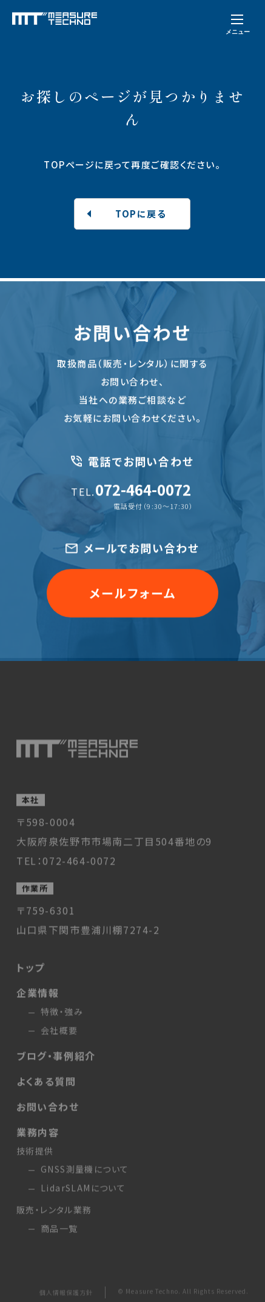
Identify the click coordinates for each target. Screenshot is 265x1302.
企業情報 (37, 1001)
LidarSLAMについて (83, 1197)
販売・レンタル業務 (54, 1218)
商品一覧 (59, 1237)
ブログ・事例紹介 (56, 1064)
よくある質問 (46, 1089)
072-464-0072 (130, 491)
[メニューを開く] (238, 23)
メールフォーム (132, 595)
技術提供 (35, 1159)
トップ (30, 975)
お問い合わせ (47, 1115)
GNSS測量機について (85, 1178)
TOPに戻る (140, 213)
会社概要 (59, 1038)
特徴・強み (62, 1020)
